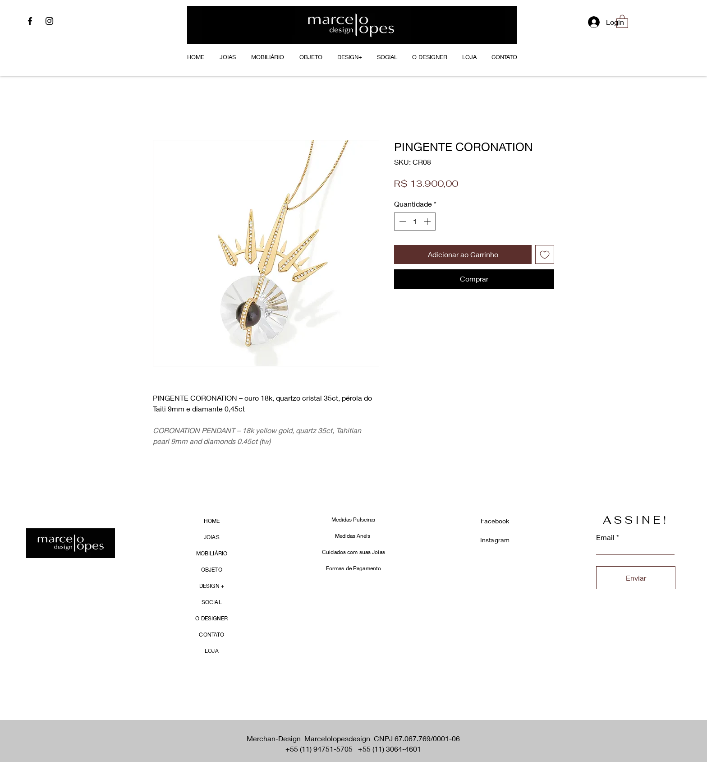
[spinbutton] (415, 221)
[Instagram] (49, 21)
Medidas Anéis (353, 535)
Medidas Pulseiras (353, 519)
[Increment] (428, 221)
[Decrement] (401, 221)
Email (605, 537)
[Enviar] (635, 577)
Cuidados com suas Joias (353, 552)
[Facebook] (30, 21)
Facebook (495, 521)
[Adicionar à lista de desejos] (544, 254)
